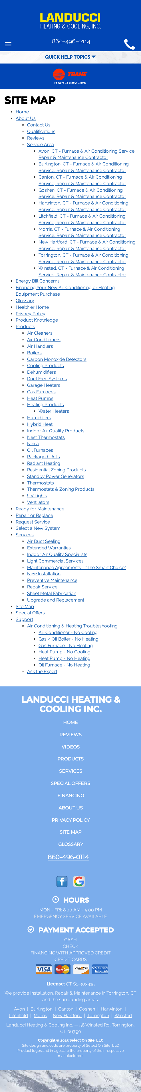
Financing (70, 795)
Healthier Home (32, 307)
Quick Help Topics (70, 57)
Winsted (123, 1015)
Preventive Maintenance (52, 580)
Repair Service (42, 587)
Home (22, 111)
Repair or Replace (34, 515)
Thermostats (40, 483)
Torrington (98, 1015)
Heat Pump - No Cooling (64, 652)
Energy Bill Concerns (38, 281)
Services (25, 534)
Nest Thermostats (46, 437)
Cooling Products (45, 365)
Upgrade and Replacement (55, 600)
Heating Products (45, 404)
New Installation (44, 573)
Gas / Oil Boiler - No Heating (68, 639)
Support (24, 619)
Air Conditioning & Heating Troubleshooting (72, 626)
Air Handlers (40, 346)
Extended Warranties (49, 548)
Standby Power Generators (55, 476)
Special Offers (30, 612)
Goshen (87, 1009)
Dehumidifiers (41, 372)
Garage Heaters (43, 385)
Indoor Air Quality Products (55, 430)
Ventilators (38, 502)
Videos (71, 747)
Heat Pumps (40, 398)
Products (25, 326)
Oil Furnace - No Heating (64, 665)
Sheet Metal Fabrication (51, 593)
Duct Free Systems (47, 378)
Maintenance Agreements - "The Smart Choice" (76, 567)
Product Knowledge (37, 320)
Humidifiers (39, 417)
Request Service (33, 522)
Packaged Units (43, 456)
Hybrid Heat (40, 424)
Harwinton (111, 1009)
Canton (65, 1009)
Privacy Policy (30, 313)
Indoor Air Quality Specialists (57, 554)
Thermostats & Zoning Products (60, 489)
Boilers (34, 352)
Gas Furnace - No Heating (66, 645)
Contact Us (39, 125)
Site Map (25, 606)
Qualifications (41, 131)
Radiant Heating (43, 463)
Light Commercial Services (55, 561)
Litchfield (18, 1015)
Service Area (40, 144)
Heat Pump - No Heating (64, 658)
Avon (19, 1009)
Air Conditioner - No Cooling (68, 632)
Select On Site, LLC (86, 1040)
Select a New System (38, 528)
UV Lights (37, 495)
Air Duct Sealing (44, 541)
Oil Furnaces (40, 450)
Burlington (42, 1009)
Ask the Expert (42, 671)
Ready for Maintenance (40, 509)
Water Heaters (54, 411)
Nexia (33, 443)
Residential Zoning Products (56, 470)
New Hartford (67, 1015)
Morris (40, 1015)
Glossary (25, 300)
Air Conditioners (44, 339)
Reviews (36, 138)
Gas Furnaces (41, 391)
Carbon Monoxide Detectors (56, 359)
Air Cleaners (40, 333)
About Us (26, 118)
